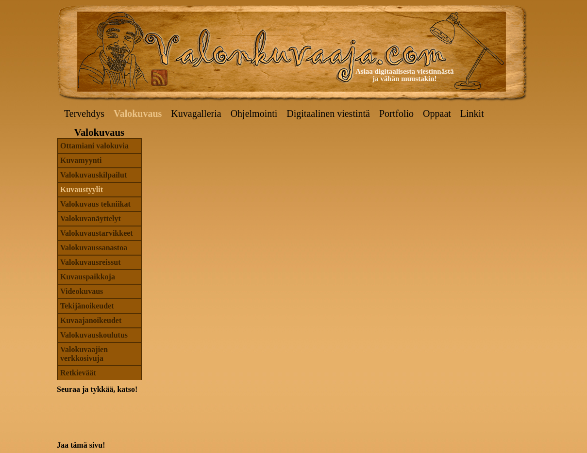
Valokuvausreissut (90, 262)
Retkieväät (78, 373)
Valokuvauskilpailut (93, 175)
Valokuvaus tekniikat (95, 204)
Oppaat (437, 113)
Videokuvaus (81, 291)
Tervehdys (84, 113)
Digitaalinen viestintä (328, 113)
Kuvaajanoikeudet (90, 320)
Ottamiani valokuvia (94, 146)
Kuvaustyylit (81, 189)
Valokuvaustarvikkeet (96, 233)
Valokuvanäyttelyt (90, 218)
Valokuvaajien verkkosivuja (84, 353)
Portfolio (396, 113)
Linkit (472, 113)
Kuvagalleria (196, 113)
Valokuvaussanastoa (93, 247)
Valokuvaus (138, 113)
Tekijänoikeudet (87, 306)
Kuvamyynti (80, 160)
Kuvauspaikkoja (87, 277)
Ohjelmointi (254, 113)
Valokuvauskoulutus (94, 335)
